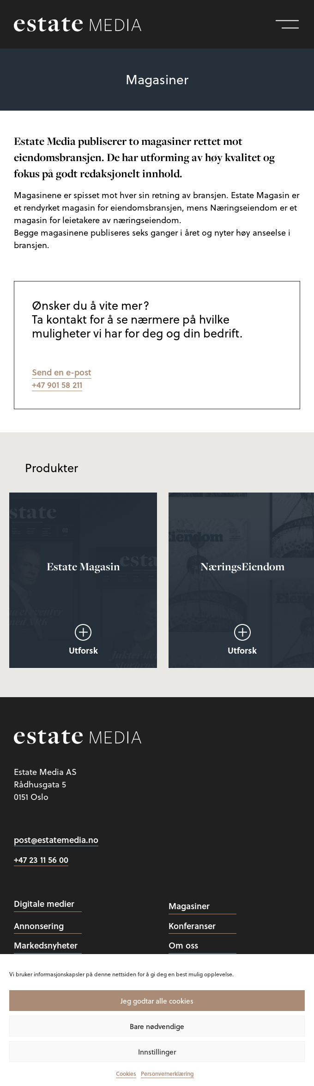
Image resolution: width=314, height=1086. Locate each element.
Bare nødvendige (157, 1026)
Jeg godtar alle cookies (157, 1001)
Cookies (126, 1074)
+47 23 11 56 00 (41, 860)
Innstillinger (157, 1052)
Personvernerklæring (167, 1074)
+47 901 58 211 (57, 385)
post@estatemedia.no (56, 840)
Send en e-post (61, 372)
